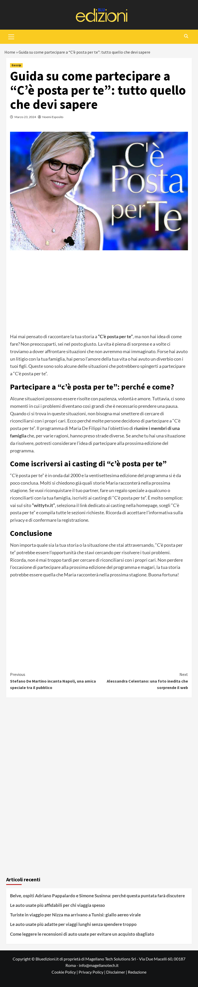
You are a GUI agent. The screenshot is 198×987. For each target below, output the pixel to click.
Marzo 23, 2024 (25, 117)
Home (9, 52)
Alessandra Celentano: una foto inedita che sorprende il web (143, 680)
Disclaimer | (117, 971)
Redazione (137, 971)
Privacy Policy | (92, 971)
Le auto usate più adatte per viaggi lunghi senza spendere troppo (73, 924)
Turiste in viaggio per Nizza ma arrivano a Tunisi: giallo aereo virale (75, 914)
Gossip (16, 65)
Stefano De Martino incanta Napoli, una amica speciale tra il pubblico (54, 680)
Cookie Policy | (65, 971)
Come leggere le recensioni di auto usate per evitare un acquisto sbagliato (82, 934)
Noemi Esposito (52, 117)
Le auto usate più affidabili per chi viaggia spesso (57, 905)
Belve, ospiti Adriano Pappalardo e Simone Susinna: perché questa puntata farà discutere (97, 895)
